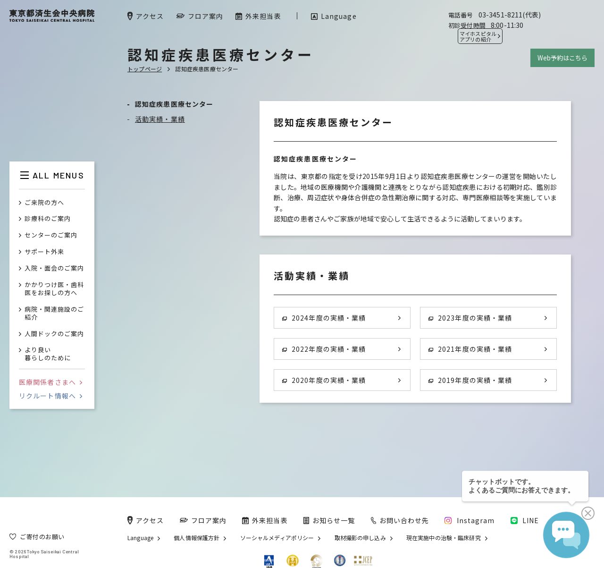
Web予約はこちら (562, 57)
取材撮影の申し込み (360, 538)
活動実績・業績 (160, 119)
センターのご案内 (51, 235)
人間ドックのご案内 (54, 334)
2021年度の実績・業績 (470, 349)
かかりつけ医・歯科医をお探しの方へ (54, 289)
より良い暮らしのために (48, 354)
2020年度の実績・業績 (324, 380)
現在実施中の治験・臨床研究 (443, 538)
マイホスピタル (478, 36)
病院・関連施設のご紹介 (54, 313)
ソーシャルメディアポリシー (277, 538)
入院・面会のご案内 (54, 268)
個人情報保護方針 (196, 538)
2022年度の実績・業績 (324, 349)
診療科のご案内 (48, 219)
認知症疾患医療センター (174, 104)
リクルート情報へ (50, 395)
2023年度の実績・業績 (470, 317)
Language (140, 538)
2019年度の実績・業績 (470, 380)
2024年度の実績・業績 (324, 317)
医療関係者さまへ (50, 382)
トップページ (144, 69)
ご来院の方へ (44, 203)
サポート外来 (44, 252)
